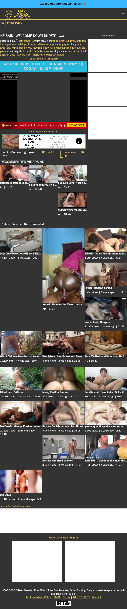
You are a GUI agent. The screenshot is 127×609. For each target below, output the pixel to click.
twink (3, 47)
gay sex (66, 44)
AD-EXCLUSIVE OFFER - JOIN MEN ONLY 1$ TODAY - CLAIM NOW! (43, 66)
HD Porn (26, 54)
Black (13, 54)
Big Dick (4, 54)
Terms (66, 597)
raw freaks (38, 47)
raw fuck (50, 47)
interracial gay (20, 44)
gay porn (57, 44)
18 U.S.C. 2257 (81, 597)
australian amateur (58, 41)
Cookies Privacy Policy (38, 597)
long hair (76, 44)
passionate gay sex (74, 47)
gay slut (4, 51)
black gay (5, 44)
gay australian (78, 41)
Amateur (70, 51)
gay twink (12, 47)
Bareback (81, 51)
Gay (19, 54)
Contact (96, 597)
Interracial (37, 54)
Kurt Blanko (26, 51)
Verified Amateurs (54, 54)
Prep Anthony (41, 51)
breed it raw (25, 47)
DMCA (57, 597)
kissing (60, 47)
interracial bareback (39, 44)
